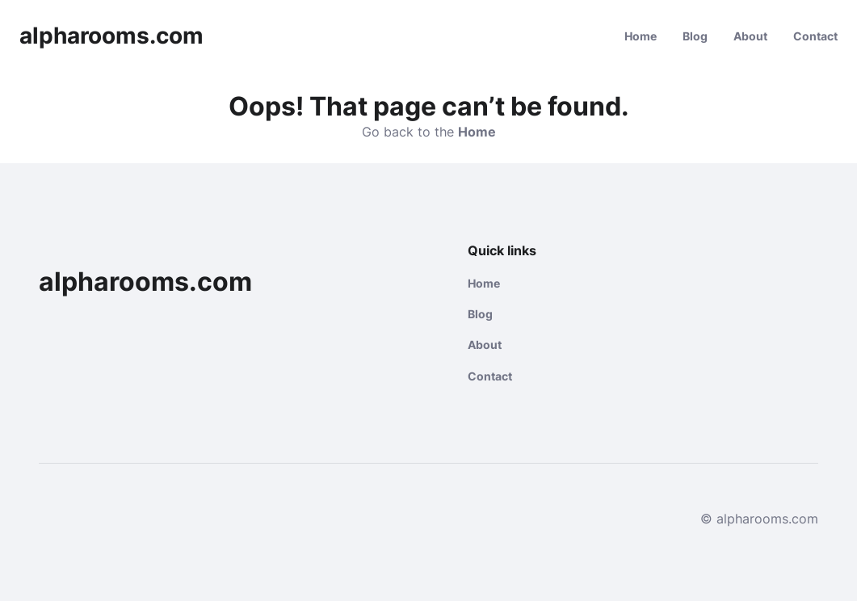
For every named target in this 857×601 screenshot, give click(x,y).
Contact (815, 36)
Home (640, 36)
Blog (695, 36)
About (750, 36)
